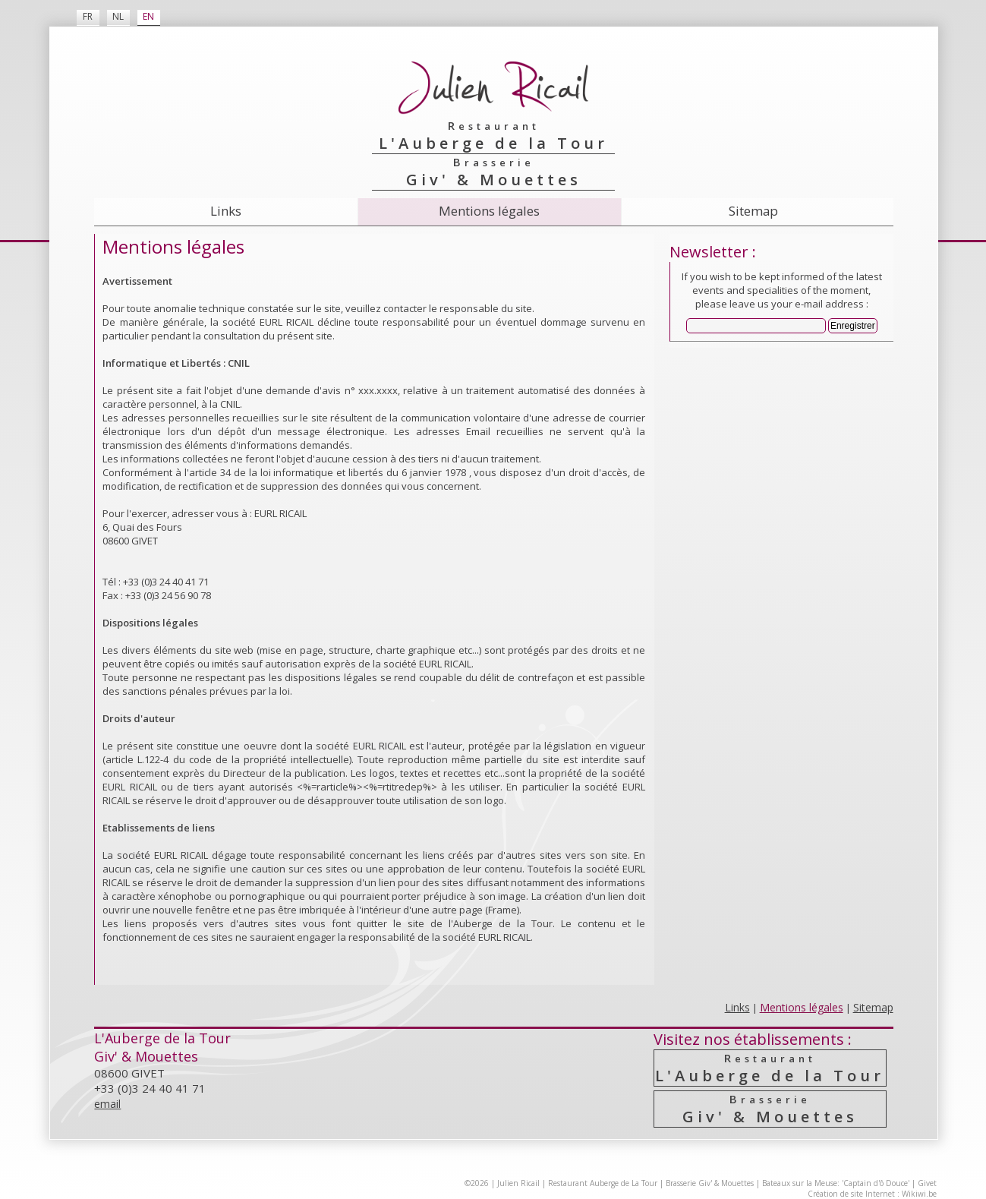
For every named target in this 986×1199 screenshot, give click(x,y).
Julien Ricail (518, 1183)
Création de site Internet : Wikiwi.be (872, 1193)
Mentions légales (489, 210)
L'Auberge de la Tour (770, 1068)
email (107, 1103)
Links (225, 210)
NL (118, 16)
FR (88, 16)
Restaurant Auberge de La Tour (602, 1183)
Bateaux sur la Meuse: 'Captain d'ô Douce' (835, 1183)
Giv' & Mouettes (770, 1109)
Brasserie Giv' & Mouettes (710, 1183)
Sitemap (753, 210)
